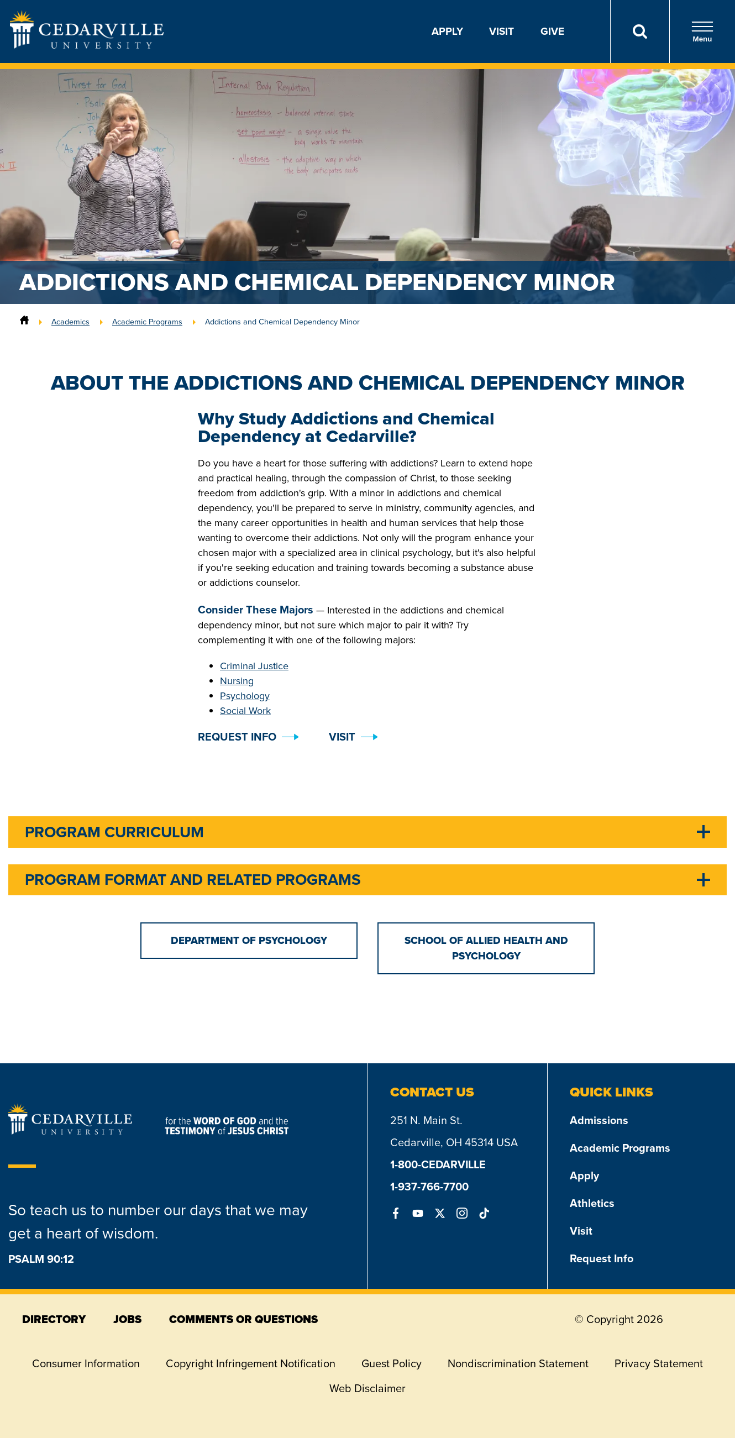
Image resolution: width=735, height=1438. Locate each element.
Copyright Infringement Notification (250, 1363)
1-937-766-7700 (429, 1186)
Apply (447, 31)
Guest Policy (391, 1363)
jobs (127, 1319)
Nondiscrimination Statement (518, 1363)
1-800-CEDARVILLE (438, 1164)
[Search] (639, 31)
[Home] (24, 322)
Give (552, 31)
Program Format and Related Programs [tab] (193, 879)
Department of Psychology (249, 940)
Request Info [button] (237, 736)
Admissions (599, 1120)
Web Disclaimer (367, 1388)
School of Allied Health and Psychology (486, 948)
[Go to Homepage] (87, 45)
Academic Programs (147, 322)
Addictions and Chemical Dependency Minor (282, 322)
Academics (70, 322)
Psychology (245, 696)
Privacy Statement (659, 1363)
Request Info (601, 1258)
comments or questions (243, 1319)
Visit (501, 31)
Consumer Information (86, 1363)
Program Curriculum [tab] (114, 832)
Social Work (245, 711)
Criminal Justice (254, 666)
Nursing (237, 681)
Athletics (592, 1203)
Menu (702, 31)
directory (54, 1319)
